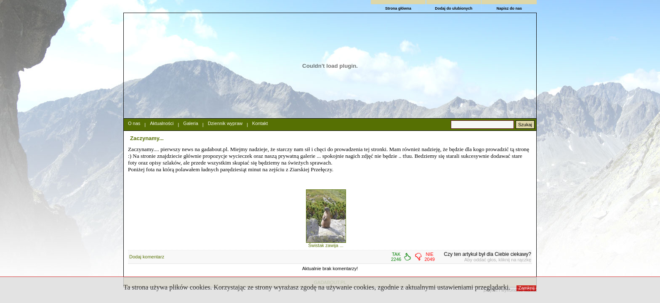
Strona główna (398, 8)
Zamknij (527, 287)
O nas (134, 123)
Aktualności (161, 123)
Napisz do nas (509, 8)
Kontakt (260, 123)
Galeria (190, 123)
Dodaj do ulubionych (453, 8)
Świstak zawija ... (325, 245)
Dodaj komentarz (146, 256)
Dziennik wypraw (225, 123)
